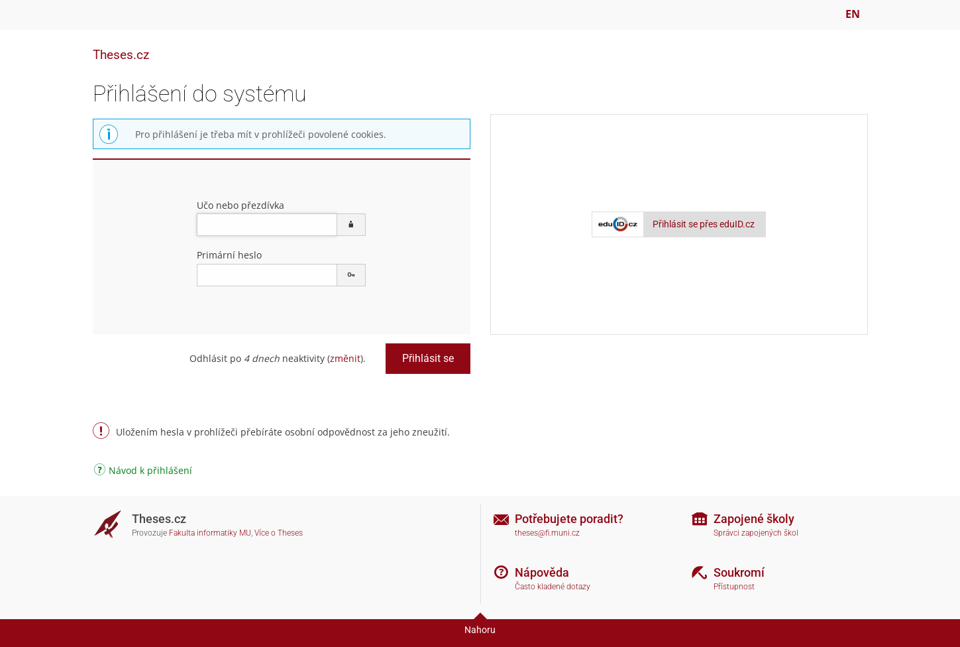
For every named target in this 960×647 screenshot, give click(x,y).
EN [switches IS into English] (852, 14)
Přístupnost (734, 586)
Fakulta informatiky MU (210, 533)
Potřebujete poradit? (569, 519)
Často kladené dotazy (552, 586)
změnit (345, 358)
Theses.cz (121, 54)
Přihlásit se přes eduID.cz (704, 224)
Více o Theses (278, 533)
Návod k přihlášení (143, 471)
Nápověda (542, 572)
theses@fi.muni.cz (547, 533)
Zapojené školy (754, 519)
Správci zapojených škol (756, 533)
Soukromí (739, 572)
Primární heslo (229, 255)
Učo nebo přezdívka (240, 205)
